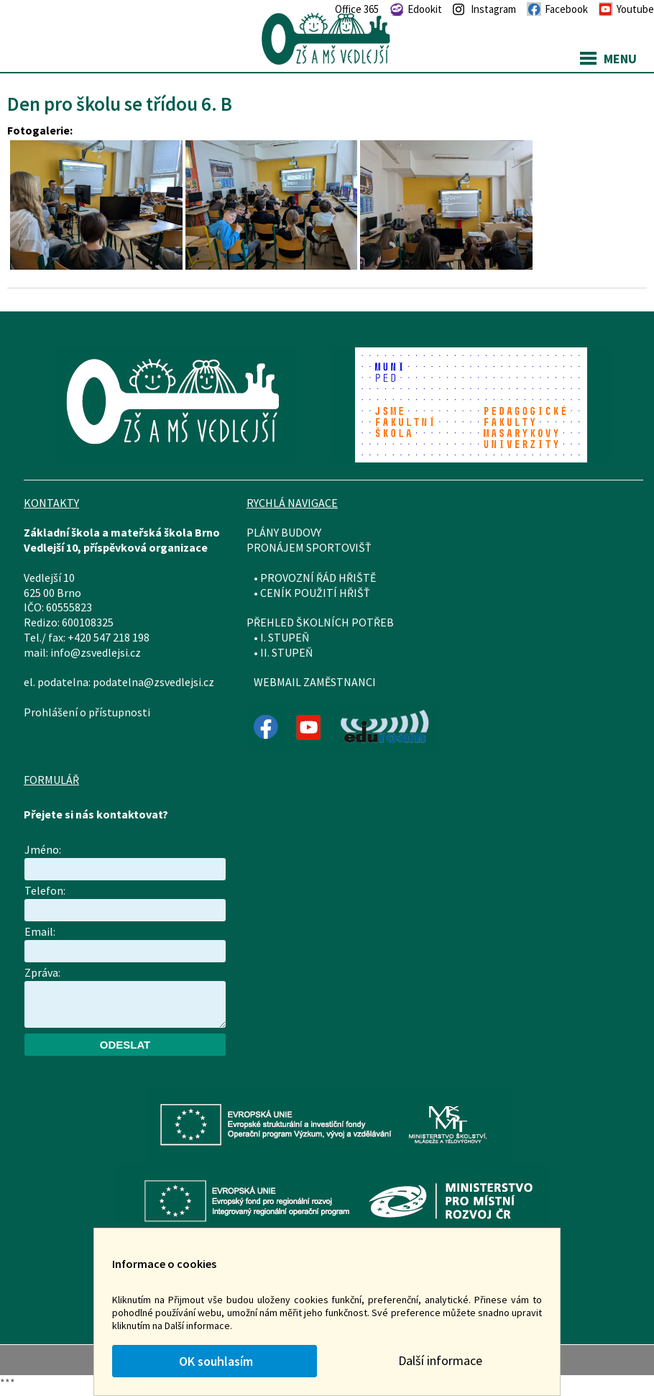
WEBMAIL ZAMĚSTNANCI (315, 682)
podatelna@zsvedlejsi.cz (153, 682)
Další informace (440, 1360)
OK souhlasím (214, 1361)
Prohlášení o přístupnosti (87, 712)
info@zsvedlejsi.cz (95, 652)
